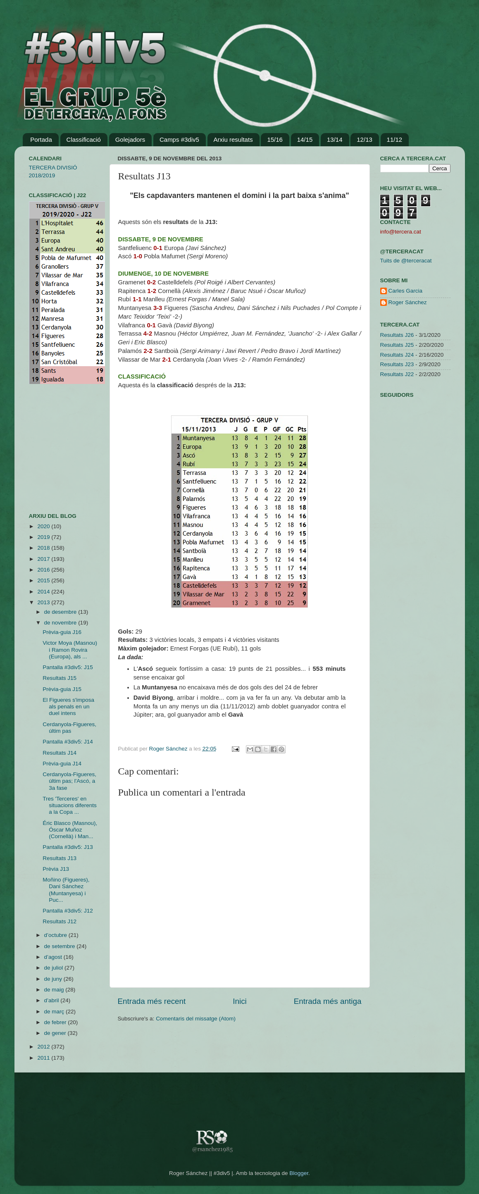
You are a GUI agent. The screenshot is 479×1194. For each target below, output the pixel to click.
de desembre (61, 612)
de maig (55, 990)
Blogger (298, 1173)
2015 (44, 580)
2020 (44, 526)
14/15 (305, 139)
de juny (54, 979)
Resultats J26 (397, 335)
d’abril (52, 1000)
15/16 (275, 139)
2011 (44, 1058)
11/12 (395, 139)
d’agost (54, 957)
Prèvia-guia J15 (62, 689)
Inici (240, 1001)
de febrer (56, 1022)
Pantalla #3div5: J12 (68, 911)
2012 (44, 1047)
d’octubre (56, 935)
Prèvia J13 (56, 869)
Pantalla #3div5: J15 (68, 667)
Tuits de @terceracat (406, 260)
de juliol (54, 968)
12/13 (364, 139)
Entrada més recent (152, 1001)
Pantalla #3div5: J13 (68, 847)
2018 (44, 548)
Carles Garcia (405, 291)
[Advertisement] (54, 448)
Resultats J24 (397, 355)
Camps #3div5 (179, 139)
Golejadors (130, 139)
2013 (44, 602)
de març (55, 1011)
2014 (44, 592)
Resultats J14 (59, 753)
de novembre (61, 623)
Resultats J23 (397, 364)
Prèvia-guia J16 (62, 632)
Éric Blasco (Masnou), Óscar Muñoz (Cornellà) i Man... (70, 829)
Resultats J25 (397, 345)
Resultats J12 (59, 921)
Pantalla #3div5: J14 (68, 742)
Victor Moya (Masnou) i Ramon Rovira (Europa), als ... (70, 649)
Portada (41, 139)
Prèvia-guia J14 (62, 763)
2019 (44, 537)
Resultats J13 (59, 858)
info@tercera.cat (400, 232)
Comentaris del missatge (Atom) (196, 1018)
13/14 (335, 139)
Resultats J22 (397, 374)
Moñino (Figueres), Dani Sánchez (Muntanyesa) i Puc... (66, 890)
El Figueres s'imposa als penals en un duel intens (68, 706)
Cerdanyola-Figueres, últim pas (69, 727)
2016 (44, 570)
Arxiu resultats (233, 139)
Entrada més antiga (328, 1001)
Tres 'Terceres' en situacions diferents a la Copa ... (70, 805)
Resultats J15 (59, 678)
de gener (56, 1033)
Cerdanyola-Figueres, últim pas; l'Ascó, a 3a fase (69, 781)
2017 (44, 559)
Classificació (84, 139)
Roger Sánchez (169, 749)
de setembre (60, 946)
